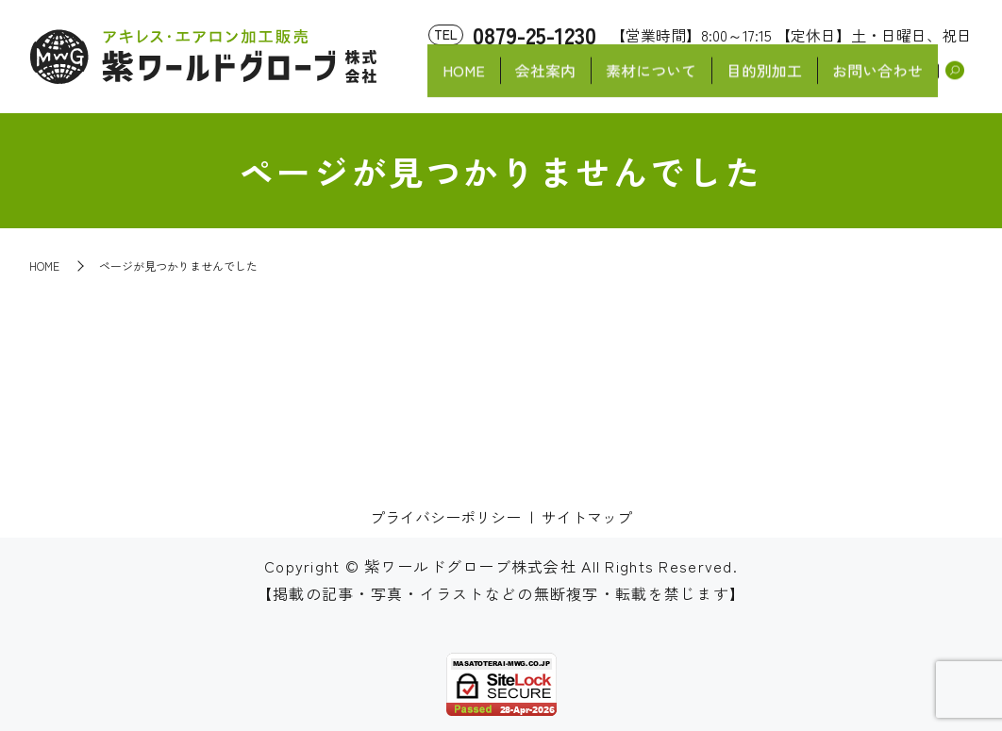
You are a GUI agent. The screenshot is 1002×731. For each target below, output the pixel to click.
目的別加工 (760, 81)
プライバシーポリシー (445, 517)
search (955, 82)
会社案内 (536, 81)
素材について (644, 81)
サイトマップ (587, 517)
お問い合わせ (876, 81)
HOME (451, 81)
